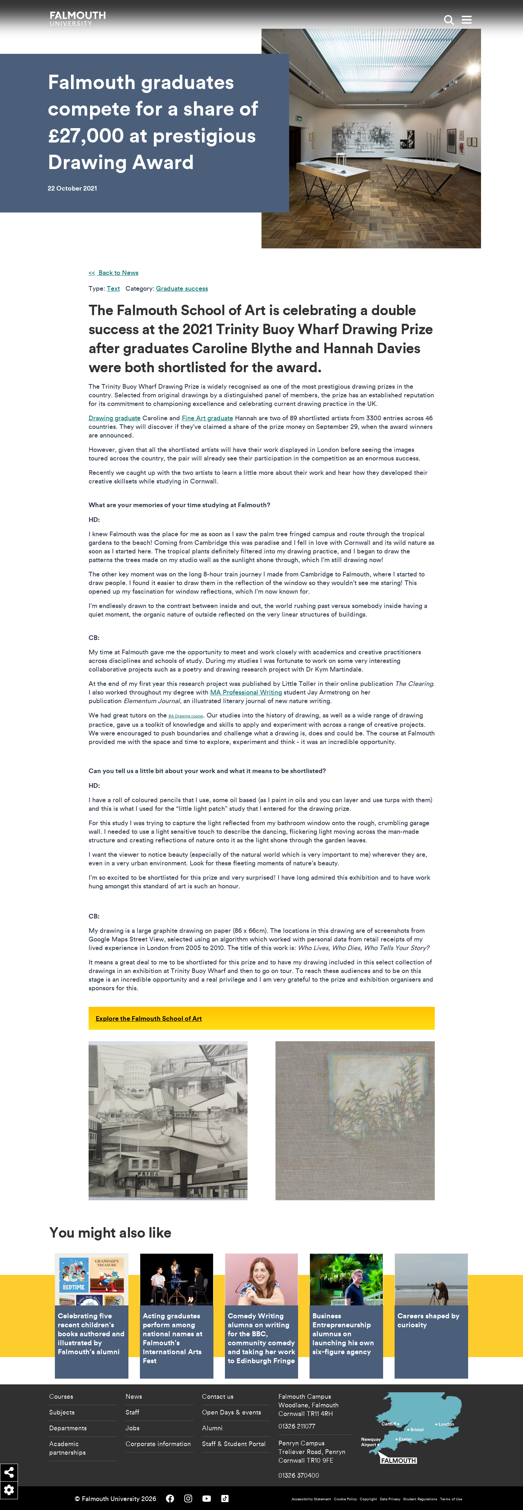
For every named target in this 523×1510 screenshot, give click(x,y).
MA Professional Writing (246, 692)
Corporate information (158, 1444)
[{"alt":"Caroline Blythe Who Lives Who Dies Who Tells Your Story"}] (168, 1121)
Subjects (62, 1412)
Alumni (212, 1428)
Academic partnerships (67, 1448)
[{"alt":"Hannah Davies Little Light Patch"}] (355, 1121)
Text (113, 288)
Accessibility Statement (311, 1499)
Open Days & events (231, 1412)
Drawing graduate (115, 418)
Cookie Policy (345, 1499)
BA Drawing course (186, 716)
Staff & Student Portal (234, 1444)
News (134, 1396)
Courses (61, 1396)
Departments (68, 1428)
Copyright (368, 1499)
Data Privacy (390, 1499)
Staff (132, 1412)
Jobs (133, 1428)
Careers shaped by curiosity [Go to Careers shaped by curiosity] (431, 1316)
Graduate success (182, 288)
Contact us (218, 1396)
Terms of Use (451, 1499)
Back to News (117, 272)
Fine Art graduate (207, 418)
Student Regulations (420, 1499)
